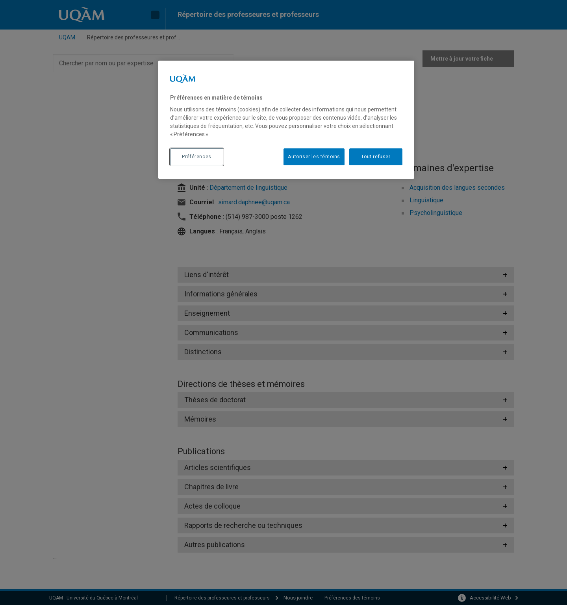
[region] (286, 120)
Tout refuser (375, 156)
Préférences (196, 156)
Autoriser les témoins (314, 156)
